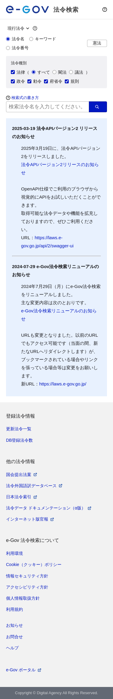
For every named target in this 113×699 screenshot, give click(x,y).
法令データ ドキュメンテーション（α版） (46, 508)
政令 (18, 81)
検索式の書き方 (25, 97)
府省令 (53, 81)
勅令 (34, 81)
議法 (76, 72)
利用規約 (14, 609)
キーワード (42, 38)
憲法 (97, 43)
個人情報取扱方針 (23, 598)
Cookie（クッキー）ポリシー (33, 564)
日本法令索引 (18, 496)
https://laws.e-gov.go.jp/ (62, 383)
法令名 (15, 38)
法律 (18, 72)
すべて (41, 72)
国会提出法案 (18, 474)
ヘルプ (12, 647)
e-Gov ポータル (21, 669)
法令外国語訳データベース (31, 485)
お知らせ (14, 625)
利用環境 (14, 553)
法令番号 (17, 47)
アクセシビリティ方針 (27, 587)
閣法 (59, 72)
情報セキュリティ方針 (27, 576)
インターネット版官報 (27, 519)
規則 (72, 81)
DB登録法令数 (19, 440)
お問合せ (14, 636)
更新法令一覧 (18, 428)
